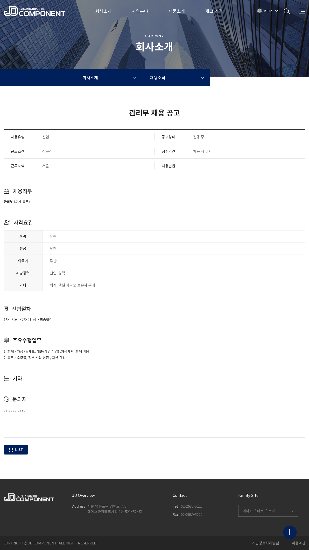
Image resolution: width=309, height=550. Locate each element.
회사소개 (90, 77)
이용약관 (298, 542)
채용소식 (157, 77)
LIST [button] (16, 449)
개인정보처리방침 (265, 542)
